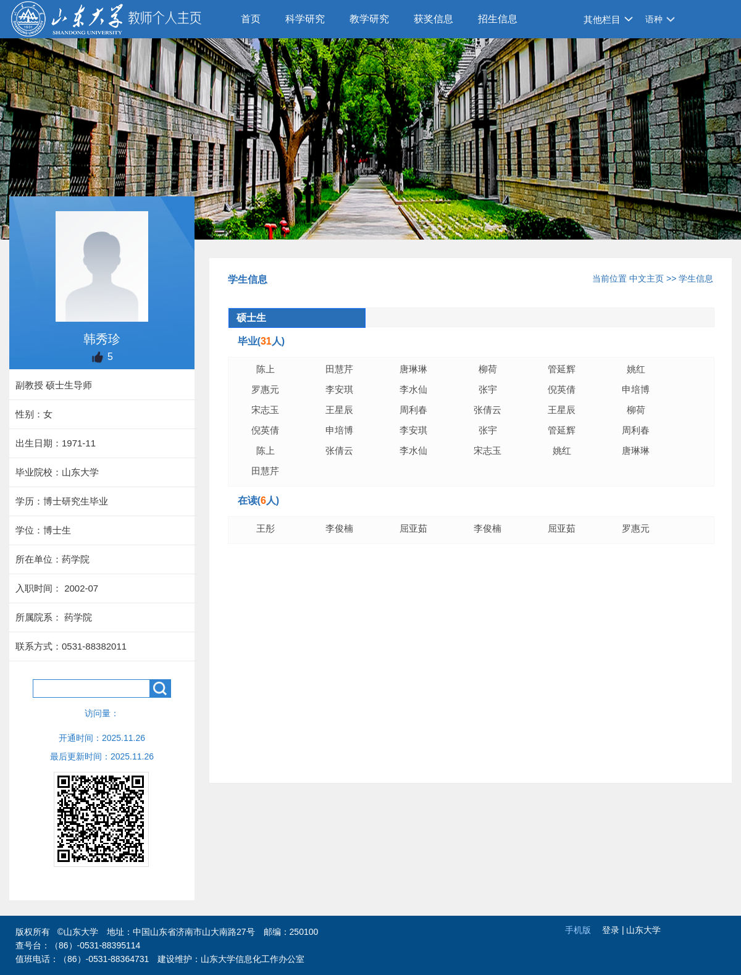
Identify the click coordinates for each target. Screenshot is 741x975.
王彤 (265, 528)
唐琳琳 (413, 369)
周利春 (413, 409)
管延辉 (562, 369)
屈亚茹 (413, 528)
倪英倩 (562, 389)
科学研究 (305, 19)
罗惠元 (265, 389)
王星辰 (339, 409)
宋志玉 (265, 409)
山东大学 (643, 930)
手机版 (578, 930)
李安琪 (339, 389)
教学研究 (369, 19)
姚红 (636, 369)
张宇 (488, 389)
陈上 (265, 369)
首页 (251, 19)
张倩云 (487, 409)
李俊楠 (339, 528)
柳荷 (488, 369)
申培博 (636, 389)
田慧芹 (339, 369)
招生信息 (497, 19)
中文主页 (646, 278)
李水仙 (413, 389)
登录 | (614, 930)
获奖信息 (433, 19)
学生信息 (696, 278)
